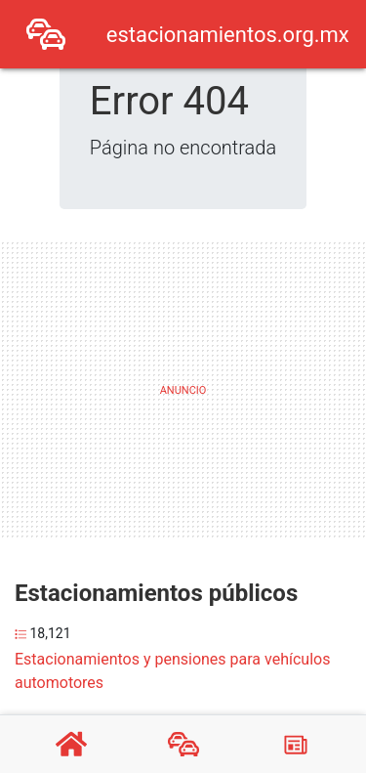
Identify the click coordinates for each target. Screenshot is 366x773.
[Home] (45, 32)
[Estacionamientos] (183, 744)
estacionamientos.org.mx (227, 34)
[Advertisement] (179, 387)
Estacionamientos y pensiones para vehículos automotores (172, 671)
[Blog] (295, 744)
